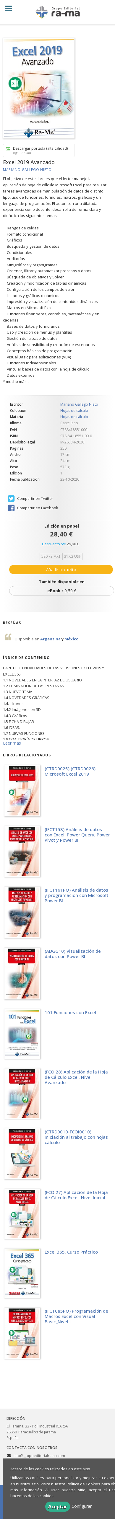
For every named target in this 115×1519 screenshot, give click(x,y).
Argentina (50, 639)
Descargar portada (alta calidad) (37, 150)
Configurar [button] (82, 1506)
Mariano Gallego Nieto (27, 169)
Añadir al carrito (61, 569)
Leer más (12, 743)
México (71, 639)
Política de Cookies (84, 1484)
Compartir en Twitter (30, 498)
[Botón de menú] (10, 8)
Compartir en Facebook (33, 508)
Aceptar (57, 1506)
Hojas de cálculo (74, 410)
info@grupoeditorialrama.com (39, 1455)
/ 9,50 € (61, 590)
